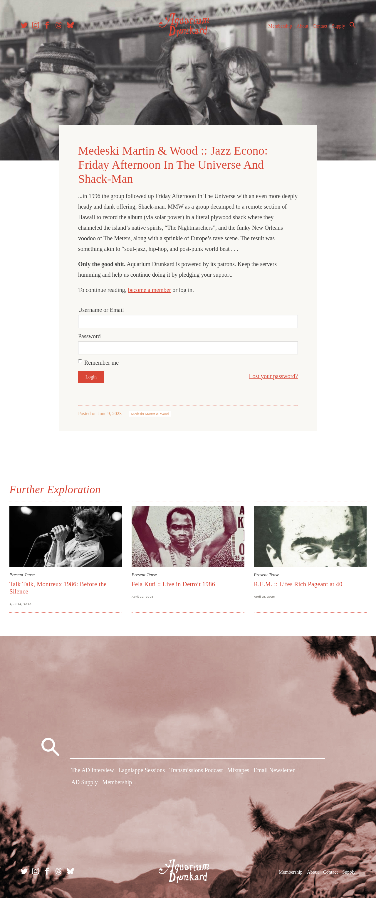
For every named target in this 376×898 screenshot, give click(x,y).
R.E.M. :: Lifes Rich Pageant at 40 (298, 584)
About (302, 25)
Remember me (101, 362)
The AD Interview (92, 770)
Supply (338, 25)
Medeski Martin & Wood (150, 414)
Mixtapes (238, 770)
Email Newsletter (274, 770)
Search (352, 25)
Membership (280, 25)
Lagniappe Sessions (141, 770)
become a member (149, 290)
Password (89, 336)
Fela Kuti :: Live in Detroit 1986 (173, 584)
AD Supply (84, 782)
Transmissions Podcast (196, 770)
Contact (320, 25)
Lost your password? (273, 376)
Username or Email (101, 310)
